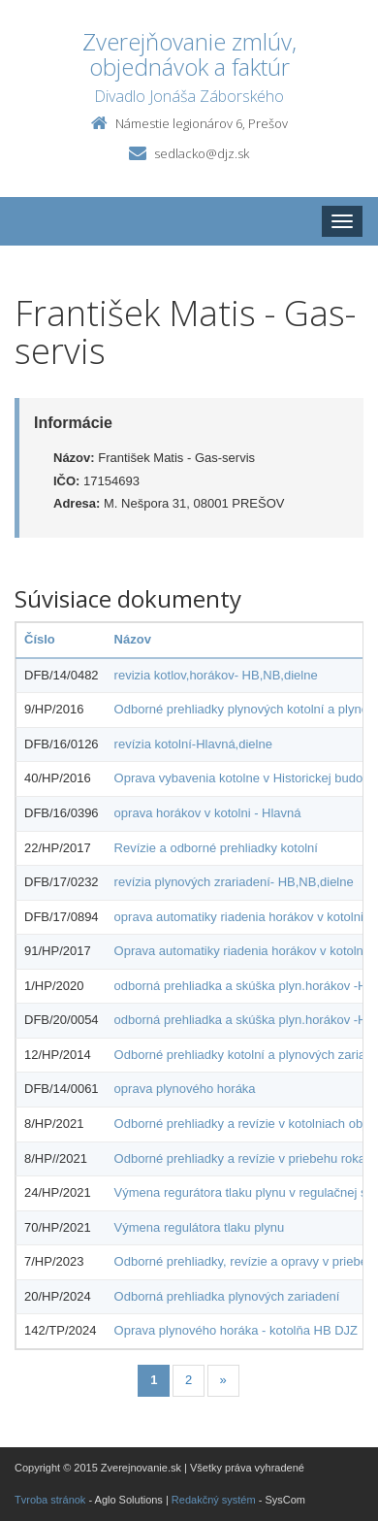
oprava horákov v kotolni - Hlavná (207, 813)
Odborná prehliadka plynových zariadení (227, 1296)
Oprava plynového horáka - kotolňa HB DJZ (236, 1330)
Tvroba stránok (50, 1499)
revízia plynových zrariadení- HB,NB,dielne (234, 882)
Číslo (39, 639)
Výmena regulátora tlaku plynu (199, 1227)
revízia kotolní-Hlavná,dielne (193, 744)
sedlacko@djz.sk (201, 153)
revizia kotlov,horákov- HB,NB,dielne (216, 675)
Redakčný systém (214, 1499)
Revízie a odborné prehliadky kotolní (216, 848)
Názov (132, 639)
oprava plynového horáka (185, 1088)
